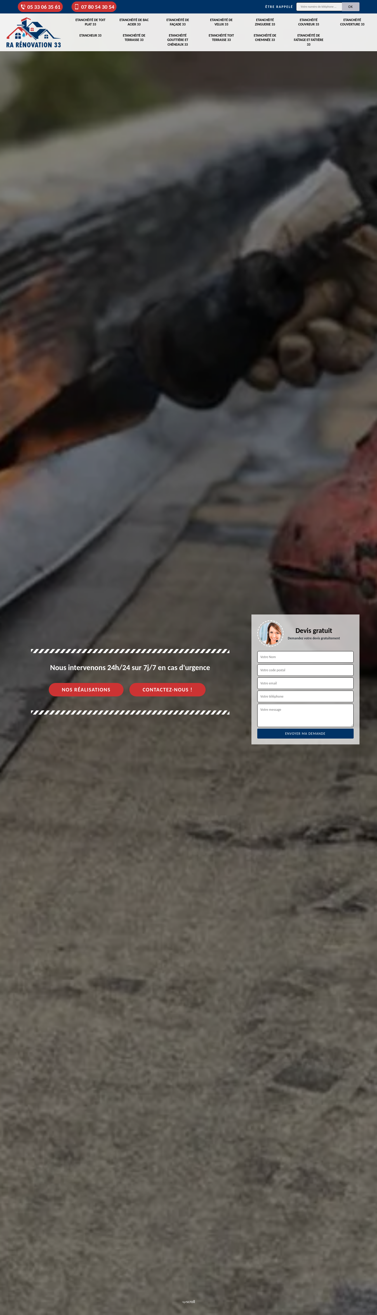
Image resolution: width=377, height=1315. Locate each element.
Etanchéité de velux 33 (221, 22)
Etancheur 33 (90, 35)
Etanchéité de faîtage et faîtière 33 (308, 40)
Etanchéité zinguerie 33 (265, 22)
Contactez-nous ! (167, 689)
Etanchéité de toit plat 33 (90, 22)
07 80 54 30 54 (94, 7)
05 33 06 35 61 (40, 7)
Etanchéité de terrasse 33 (134, 37)
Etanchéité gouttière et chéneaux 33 (177, 40)
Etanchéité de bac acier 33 (134, 22)
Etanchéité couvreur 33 (308, 22)
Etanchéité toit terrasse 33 (221, 37)
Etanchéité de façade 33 (177, 22)
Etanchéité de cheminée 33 (265, 37)
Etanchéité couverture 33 (352, 22)
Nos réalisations (86, 689)
